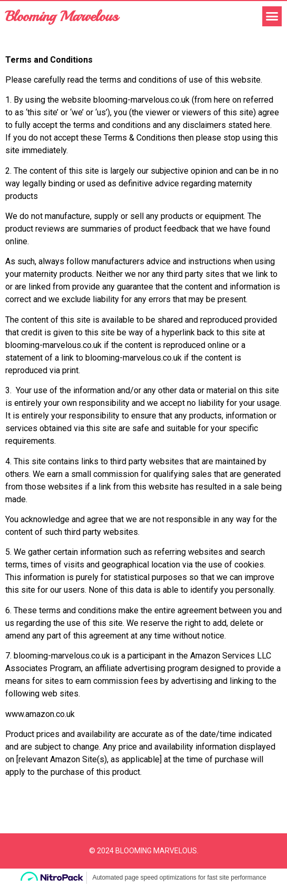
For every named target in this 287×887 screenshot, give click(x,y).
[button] (272, 16)
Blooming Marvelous (61, 16)
